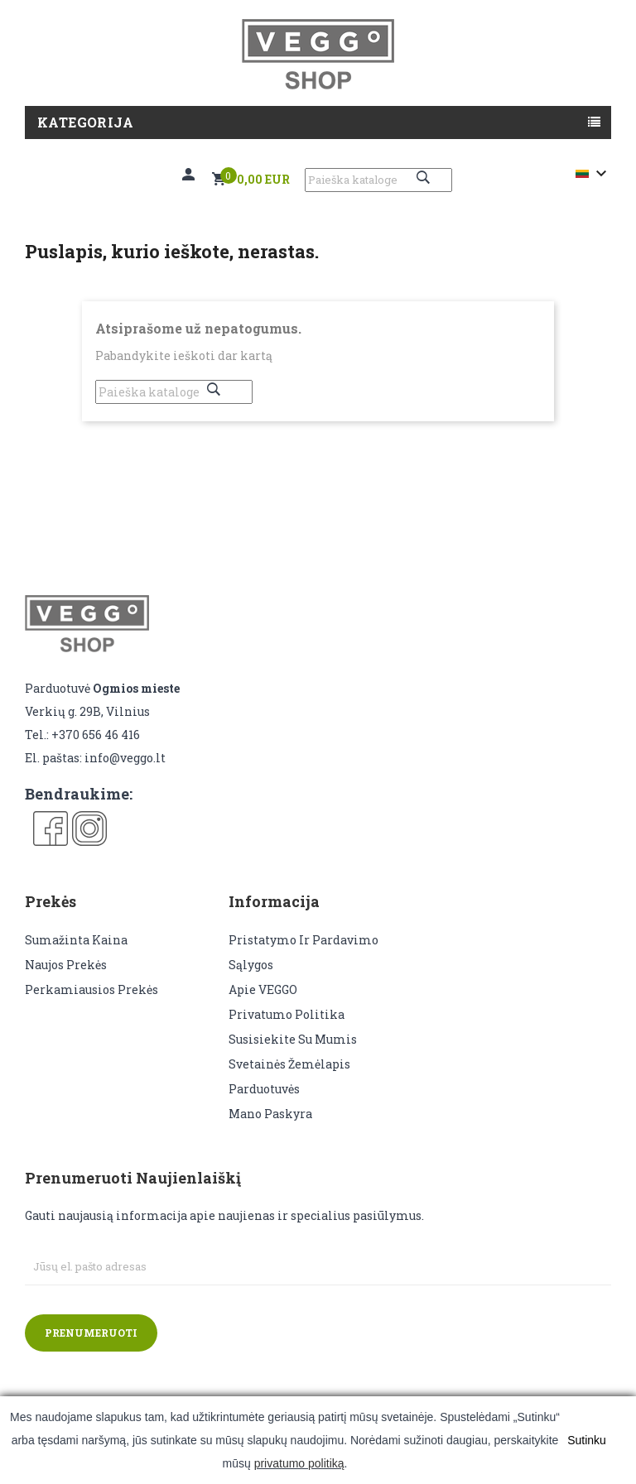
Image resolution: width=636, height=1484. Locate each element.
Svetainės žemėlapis (289, 1064)
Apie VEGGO (263, 989)
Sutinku (586, 1440)
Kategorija (85, 122)
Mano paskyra (270, 1113)
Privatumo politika (286, 1014)
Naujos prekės (66, 965)
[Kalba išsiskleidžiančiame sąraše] (593, 174)
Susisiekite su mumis (293, 1039)
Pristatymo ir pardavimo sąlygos (303, 952)
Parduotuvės (264, 1089)
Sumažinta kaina (76, 940)
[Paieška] (378, 180)
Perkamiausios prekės (91, 989)
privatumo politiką (299, 1463)
